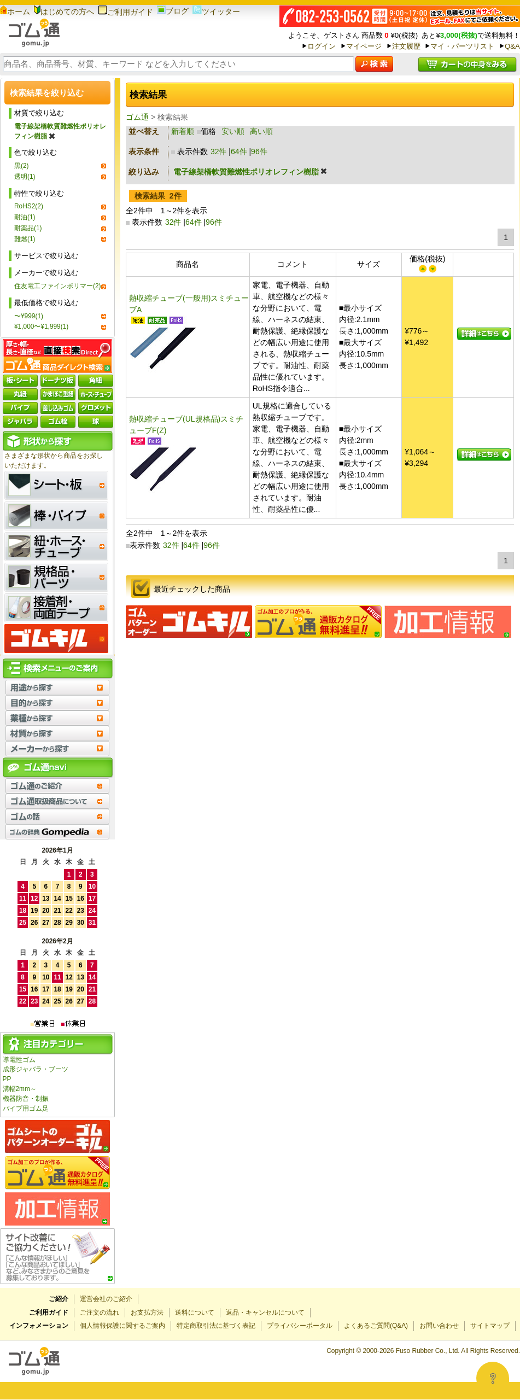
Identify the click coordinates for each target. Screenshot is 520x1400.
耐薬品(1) (28, 228)
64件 (239, 151)
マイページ (364, 46)
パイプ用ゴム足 (26, 1108)
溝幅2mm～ (20, 1089)
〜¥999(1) (28, 316)
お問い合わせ (439, 1325)
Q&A (512, 46)
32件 (219, 151)
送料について (194, 1312)
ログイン (321, 46)
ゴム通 (137, 117)
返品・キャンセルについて (265, 1312)
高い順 (261, 131)
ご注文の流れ (99, 1312)
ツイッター (216, 11)
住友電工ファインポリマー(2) (57, 286)
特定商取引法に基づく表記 (216, 1325)
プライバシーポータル (299, 1325)
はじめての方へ (64, 11)
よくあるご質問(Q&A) (376, 1325)
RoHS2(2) (28, 206)
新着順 (182, 131)
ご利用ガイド (125, 12)
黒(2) (21, 166)
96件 (259, 151)
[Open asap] (492, 1378)
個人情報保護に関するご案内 (122, 1325)
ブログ (173, 11)
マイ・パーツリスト (462, 46)
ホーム (15, 11)
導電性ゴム (19, 1060)
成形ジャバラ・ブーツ (35, 1069)
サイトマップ (490, 1325)
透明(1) (25, 176)
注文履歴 (406, 46)
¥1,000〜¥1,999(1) (41, 326)
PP (7, 1079)
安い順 (232, 131)
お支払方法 (147, 1312)
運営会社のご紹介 (106, 1299)
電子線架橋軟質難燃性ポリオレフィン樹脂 (60, 131)
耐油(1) (25, 217)
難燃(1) (25, 239)
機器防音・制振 (26, 1098)
